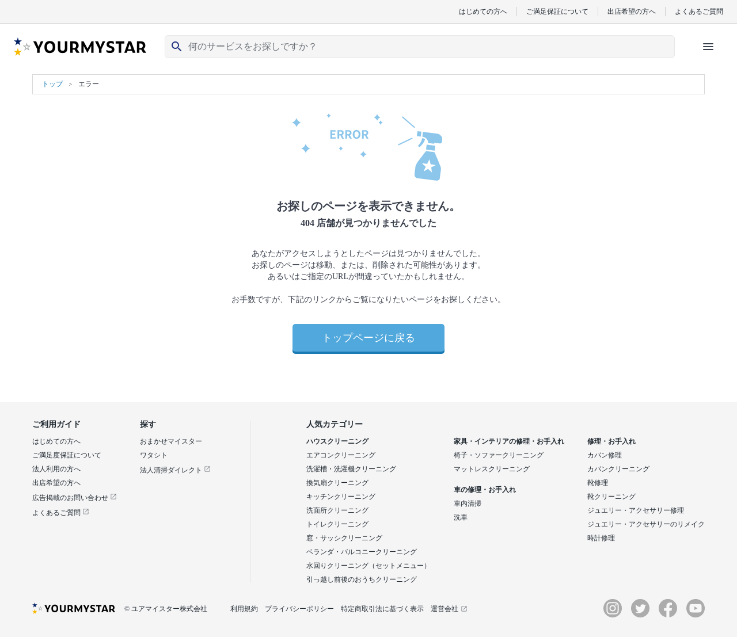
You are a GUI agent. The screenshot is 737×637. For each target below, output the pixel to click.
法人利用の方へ (56, 469)
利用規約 (244, 608)
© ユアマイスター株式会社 (165, 608)
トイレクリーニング (337, 524)
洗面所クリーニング (337, 510)
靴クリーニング (611, 497)
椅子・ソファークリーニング (499, 455)
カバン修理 (604, 455)
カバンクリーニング (618, 469)
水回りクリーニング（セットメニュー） (368, 566)
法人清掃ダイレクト (175, 470)
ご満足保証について (557, 11)
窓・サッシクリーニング (344, 538)
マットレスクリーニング (492, 469)
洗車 (461, 517)
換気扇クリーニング (337, 483)
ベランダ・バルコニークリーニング (361, 552)
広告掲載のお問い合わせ (74, 498)
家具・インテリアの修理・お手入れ (509, 441)
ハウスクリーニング (337, 441)
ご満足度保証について (66, 455)
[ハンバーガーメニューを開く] (708, 46)
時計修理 (601, 538)
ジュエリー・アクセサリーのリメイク (646, 524)
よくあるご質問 (699, 11)
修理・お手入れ (611, 441)
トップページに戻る (368, 338)
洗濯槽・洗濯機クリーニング (351, 469)
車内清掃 (467, 503)
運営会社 (449, 608)
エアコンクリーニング (340, 455)
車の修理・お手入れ (485, 490)
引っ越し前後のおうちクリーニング (361, 579)
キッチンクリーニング (340, 497)
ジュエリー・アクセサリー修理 (635, 510)
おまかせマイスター (171, 441)
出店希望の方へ (631, 11)
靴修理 (597, 483)
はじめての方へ (483, 11)
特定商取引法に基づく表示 (382, 608)
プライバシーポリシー (299, 608)
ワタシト (154, 455)
